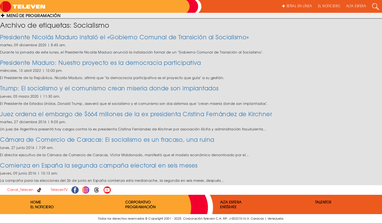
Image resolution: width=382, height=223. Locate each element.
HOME (35, 202)
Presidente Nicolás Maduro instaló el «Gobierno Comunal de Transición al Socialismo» (124, 37)
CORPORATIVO (138, 202)
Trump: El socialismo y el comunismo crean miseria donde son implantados (109, 88)
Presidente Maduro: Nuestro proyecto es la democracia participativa (100, 62)
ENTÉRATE (228, 206)
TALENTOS (323, 202)
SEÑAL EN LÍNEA (297, 6)
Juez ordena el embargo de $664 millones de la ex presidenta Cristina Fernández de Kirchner (136, 113)
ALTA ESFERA (356, 6)
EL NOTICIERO (329, 6)
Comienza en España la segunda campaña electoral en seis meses (99, 165)
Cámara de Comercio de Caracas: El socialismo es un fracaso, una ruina (107, 139)
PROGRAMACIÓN (140, 206)
